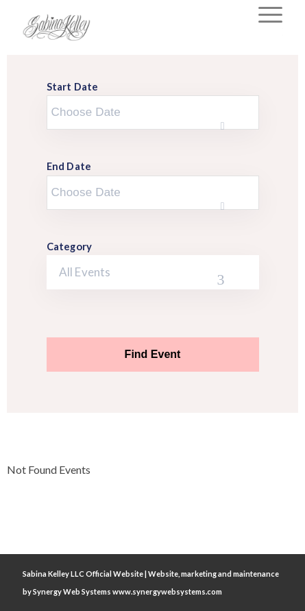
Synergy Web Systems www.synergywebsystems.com (127, 591)
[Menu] (263, 13)
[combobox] (153, 272)
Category (70, 246)
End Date (69, 166)
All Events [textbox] (85, 272)
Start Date (73, 86)
